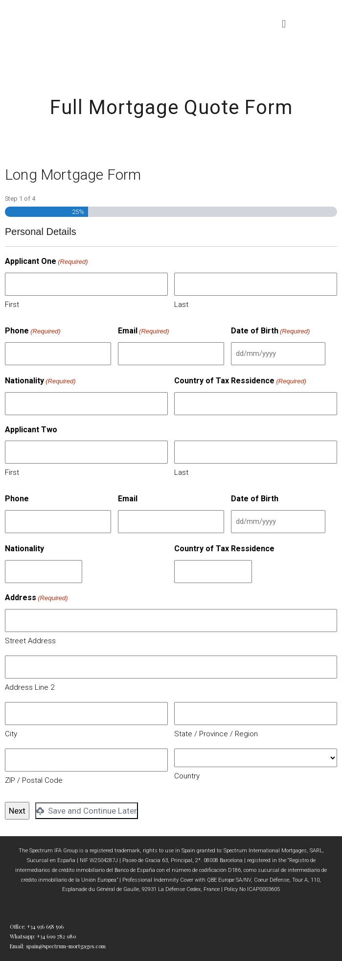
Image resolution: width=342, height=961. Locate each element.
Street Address (30, 640)
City (11, 733)
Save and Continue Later (86, 811)
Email (143, 331)
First (12, 304)
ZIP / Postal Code (34, 780)
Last (181, 304)
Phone (33, 331)
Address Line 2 (29, 687)
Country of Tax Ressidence (240, 381)
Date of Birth (270, 331)
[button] (284, 24)
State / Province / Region (216, 733)
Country (187, 776)
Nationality (40, 381)
